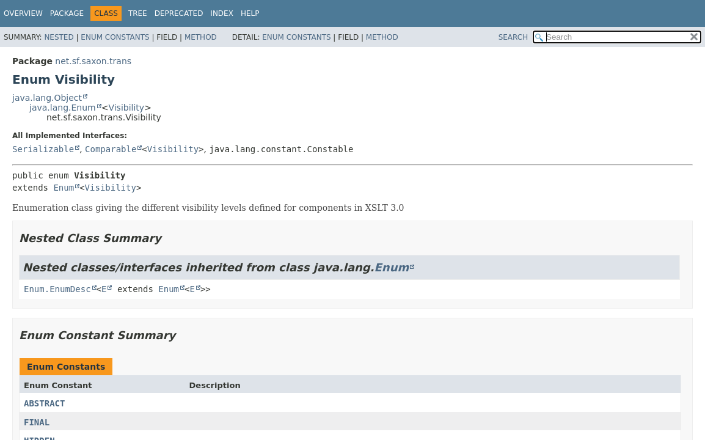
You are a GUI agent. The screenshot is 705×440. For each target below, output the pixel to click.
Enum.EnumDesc (57, 289)
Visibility (126, 107)
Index (221, 13)
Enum (63, 188)
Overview (23, 13)
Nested (58, 37)
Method (200, 37)
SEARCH (513, 37)
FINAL (36, 422)
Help (250, 13)
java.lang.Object (47, 98)
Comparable (110, 149)
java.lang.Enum (62, 107)
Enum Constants (115, 37)
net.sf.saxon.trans (93, 61)
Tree (137, 13)
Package (67, 13)
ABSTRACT (44, 403)
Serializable (43, 149)
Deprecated (179, 13)
